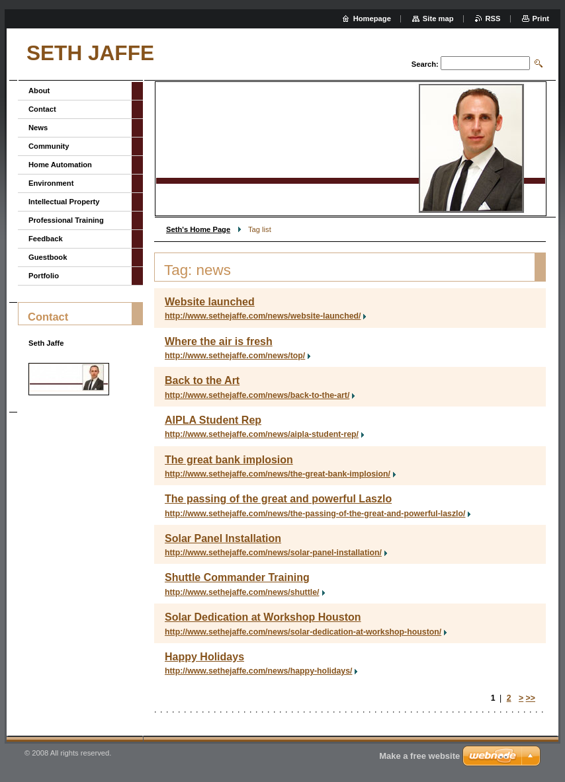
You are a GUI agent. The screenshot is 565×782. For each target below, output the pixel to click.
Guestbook (47, 257)
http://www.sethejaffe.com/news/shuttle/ (242, 592)
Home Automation (60, 165)
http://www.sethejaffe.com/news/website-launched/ (263, 316)
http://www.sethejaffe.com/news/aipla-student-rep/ (262, 434)
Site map (438, 18)
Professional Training (66, 220)
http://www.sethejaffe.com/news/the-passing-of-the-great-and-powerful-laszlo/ (315, 513)
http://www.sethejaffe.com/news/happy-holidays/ (258, 671)
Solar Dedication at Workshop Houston (263, 617)
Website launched (210, 301)
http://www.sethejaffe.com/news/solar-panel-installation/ (273, 552)
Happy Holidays (204, 656)
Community (48, 146)
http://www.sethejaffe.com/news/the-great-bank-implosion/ (277, 474)
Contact (42, 109)
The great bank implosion (229, 459)
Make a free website (419, 756)
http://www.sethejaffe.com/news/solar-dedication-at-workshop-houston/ (303, 632)
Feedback (45, 239)
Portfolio (43, 276)
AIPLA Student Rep (213, 420)
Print (541, 18)
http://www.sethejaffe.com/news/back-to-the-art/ (257, 395)
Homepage (372, 18)
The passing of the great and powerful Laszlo (278, 498)
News (38, 128)
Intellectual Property (64, 202)
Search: (425, 64)
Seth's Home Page (198, 229)
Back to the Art (202, 380)
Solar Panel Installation (223, 538)
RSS (493, 18)
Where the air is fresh (219, 341)
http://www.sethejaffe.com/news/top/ (235, 355)
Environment (50, 183)
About (39, 91)
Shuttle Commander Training (237, 577)
